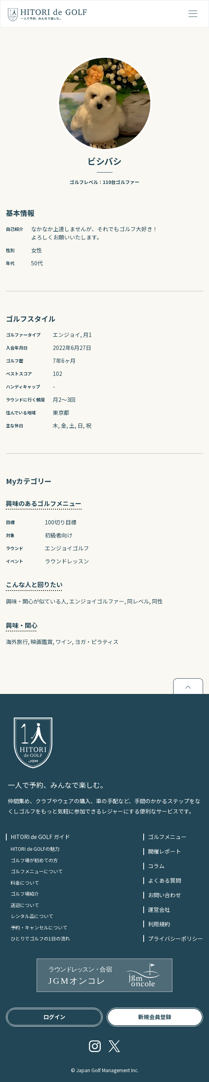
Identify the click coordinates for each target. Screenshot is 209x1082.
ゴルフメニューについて (37, 871)
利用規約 (159, 924)
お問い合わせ (164, 895)
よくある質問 (164, 880)
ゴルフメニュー (167, 837)
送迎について (25, 905)
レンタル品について (32, 916)
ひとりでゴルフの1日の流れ (40, 938)
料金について (25, 882)
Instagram (95, 1046)
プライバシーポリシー (175, 938)
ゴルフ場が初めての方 (34, 860)
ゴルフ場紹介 (25, 893)
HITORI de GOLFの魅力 (35, 848)
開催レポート (164, 851)
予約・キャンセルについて (39, 927)
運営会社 (159, 909)
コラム (156, 866)
